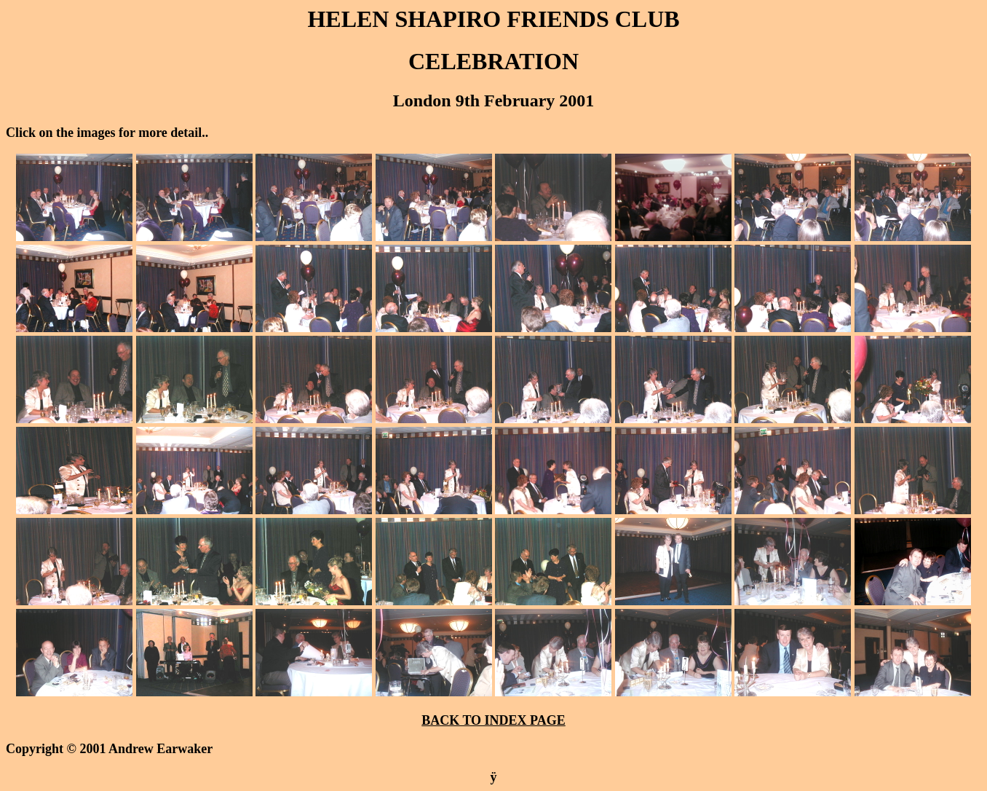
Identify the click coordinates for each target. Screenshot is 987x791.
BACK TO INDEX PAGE (493, 720)
